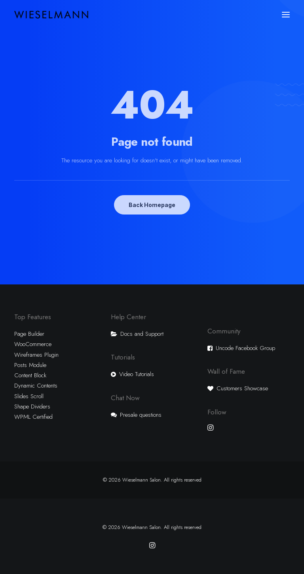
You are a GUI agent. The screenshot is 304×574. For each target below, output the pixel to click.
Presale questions (141, 414)
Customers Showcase (242, 388)
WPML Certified (33, 416)
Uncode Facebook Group (245, 348)
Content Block (30, 375)
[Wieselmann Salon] (51, 15)
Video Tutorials (136, 374)
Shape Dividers (32, 406)
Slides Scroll (29, 396)
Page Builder (29, 333)
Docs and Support (141, 333)
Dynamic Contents (35, 385)
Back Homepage (152, 204)
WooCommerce (32, 344)
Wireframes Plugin (36, 354)
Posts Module (30, 365)
